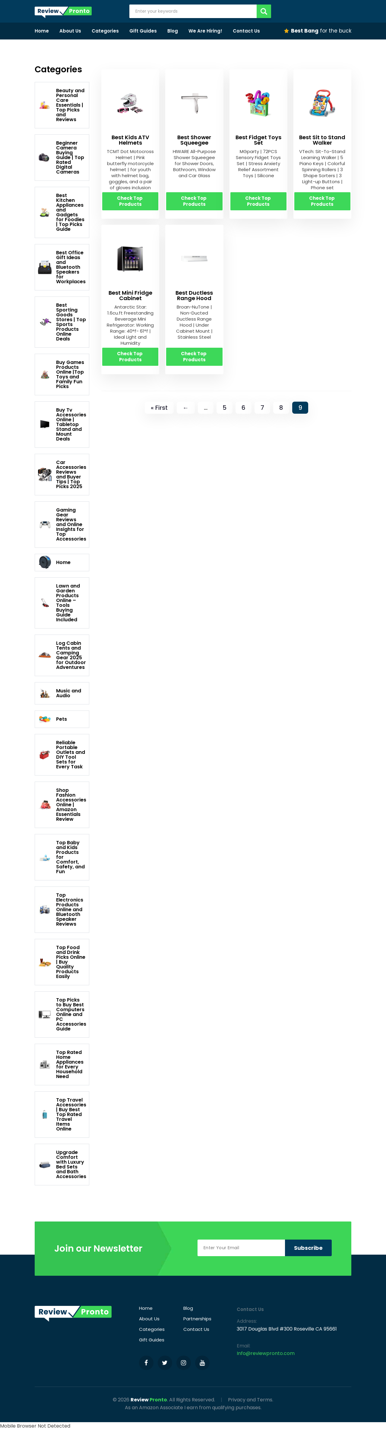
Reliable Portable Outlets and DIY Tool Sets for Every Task (61, 754)
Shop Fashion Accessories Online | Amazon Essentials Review (62, 805)
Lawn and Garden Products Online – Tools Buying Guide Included (59, 602)
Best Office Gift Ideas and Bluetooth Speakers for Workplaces (62, 267)
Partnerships (197, 1319)
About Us (70, 31)
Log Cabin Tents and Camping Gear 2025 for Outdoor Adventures (62, 655)
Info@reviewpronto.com (266, 1353)
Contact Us (246, 31)
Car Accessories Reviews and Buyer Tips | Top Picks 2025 (62, 474)
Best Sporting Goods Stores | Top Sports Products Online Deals (62, 322)
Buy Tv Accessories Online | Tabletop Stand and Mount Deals (62, 424)
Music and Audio (59, 693)
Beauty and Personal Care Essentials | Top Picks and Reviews (61, 105)
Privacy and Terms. (250, 1399)
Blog (172, 31)
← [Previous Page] (186, 407)
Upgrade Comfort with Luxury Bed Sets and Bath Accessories (62, 1164)
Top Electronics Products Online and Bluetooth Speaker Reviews (60, 909)
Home (42, 31)
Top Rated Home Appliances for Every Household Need (61, 1064)
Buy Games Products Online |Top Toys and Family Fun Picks (61, 374)
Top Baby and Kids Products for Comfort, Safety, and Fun (61, 857)
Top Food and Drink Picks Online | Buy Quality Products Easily (61, 962)
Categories (105, 31)
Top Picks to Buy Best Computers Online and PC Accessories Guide (62, 1014)
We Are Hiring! (205, 31)
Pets (52, 719)
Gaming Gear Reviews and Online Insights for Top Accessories (62, 524)
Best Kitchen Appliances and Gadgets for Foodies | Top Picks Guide (61, 212)
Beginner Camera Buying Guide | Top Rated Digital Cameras (61, 157)
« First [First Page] (159, 407)
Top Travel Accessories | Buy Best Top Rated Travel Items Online (62, 1114)
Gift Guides (143, 31)
